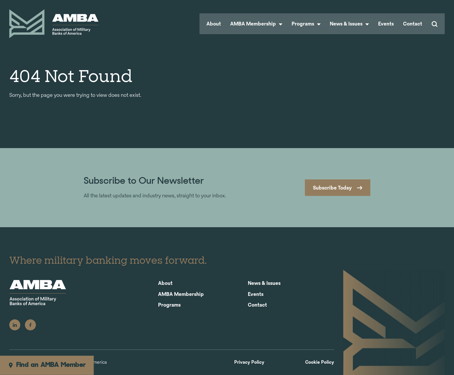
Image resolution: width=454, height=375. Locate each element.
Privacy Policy (249, 362)
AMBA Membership (256, 23)
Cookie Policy (319, 362)
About (213, 23)
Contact (412, 23)
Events (386, 23)
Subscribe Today (332, 187)
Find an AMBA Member (47, 365)
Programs (306, 23)
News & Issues (349, 23)
